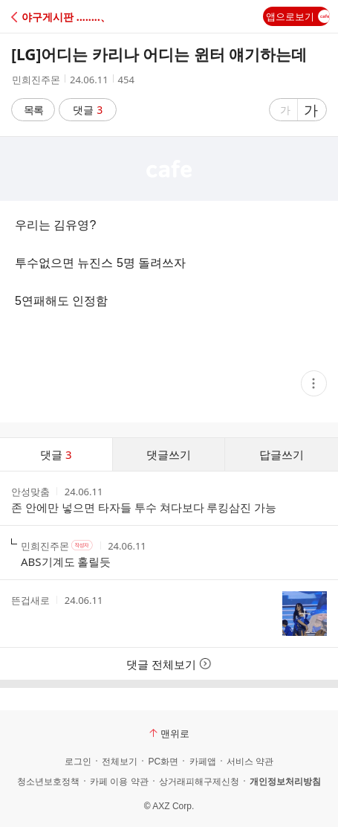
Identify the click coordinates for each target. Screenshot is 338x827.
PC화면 (163, 761)
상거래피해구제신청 (199, 781)
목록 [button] (33, 110)
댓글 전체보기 (169, 664)
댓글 (88, 110)
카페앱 (202, 761)
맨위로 (169, 733)
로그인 (78, 761)
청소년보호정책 (48, 781)
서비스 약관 (250, 761)
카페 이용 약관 (119, 781)
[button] (76, 16)
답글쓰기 (281, 454)
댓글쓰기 (168, 454)
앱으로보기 (298, 16)
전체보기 (119, 761)
